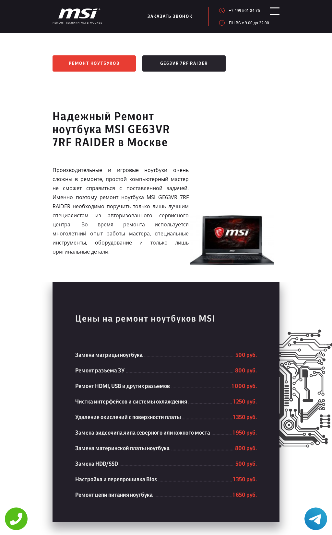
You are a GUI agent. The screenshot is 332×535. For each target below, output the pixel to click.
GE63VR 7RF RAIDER (184, 63)
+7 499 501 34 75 (238, 10)
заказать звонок (167, 16)
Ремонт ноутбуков (94, 63)
